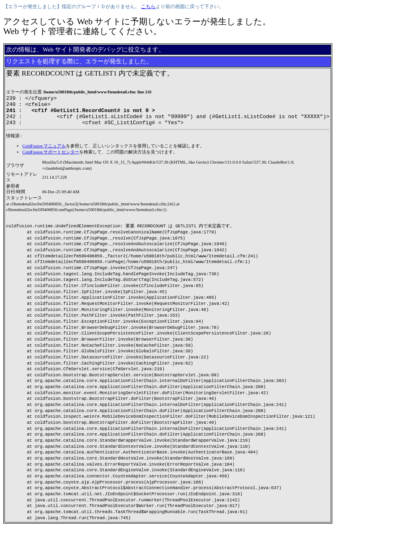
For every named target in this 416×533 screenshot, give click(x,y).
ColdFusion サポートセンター (50, 158)
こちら (148, 6)
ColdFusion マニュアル (44, 152)
